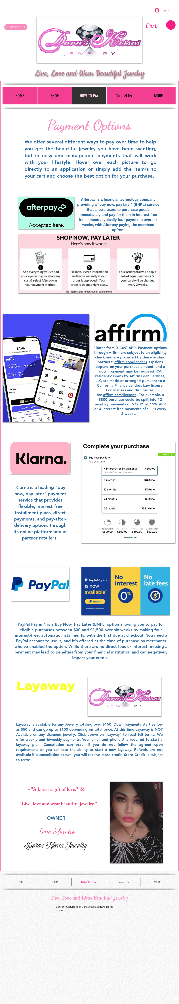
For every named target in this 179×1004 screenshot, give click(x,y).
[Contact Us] (15, 27)
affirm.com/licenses (119, 395)
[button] (161, 25)
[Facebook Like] (25, 7)
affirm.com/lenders (130, 362)
